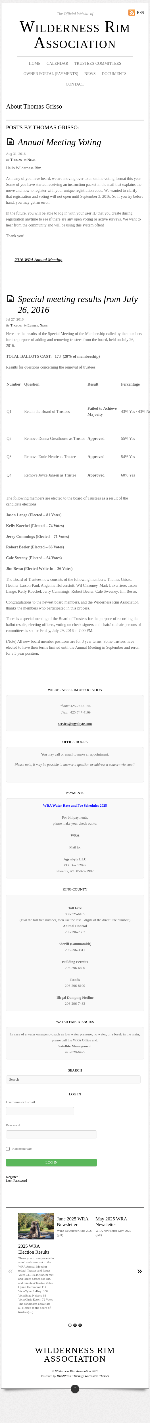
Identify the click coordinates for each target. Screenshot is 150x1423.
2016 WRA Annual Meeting (38, 259)
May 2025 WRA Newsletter (111, 1221)
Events (33, 325)
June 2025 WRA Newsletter (72, 1221)
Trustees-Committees (97, 63)
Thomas (16, 160)
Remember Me (22, 1148)
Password (13, 1125)
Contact (75, 84)
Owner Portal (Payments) (51, 74)
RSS (140, 13)
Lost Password (16, 1181)
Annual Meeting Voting (59, 142)
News (90, 74)
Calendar (57, 63)
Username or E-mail (20, 1102)
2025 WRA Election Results (33, 1249)
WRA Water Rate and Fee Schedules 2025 (75, 806)
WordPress (63, 1376)
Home (34, 63)
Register (12, 1177)
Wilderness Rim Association (75, 34)
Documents (114, 74)
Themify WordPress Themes (91, 1376)
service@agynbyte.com (75, 724)
